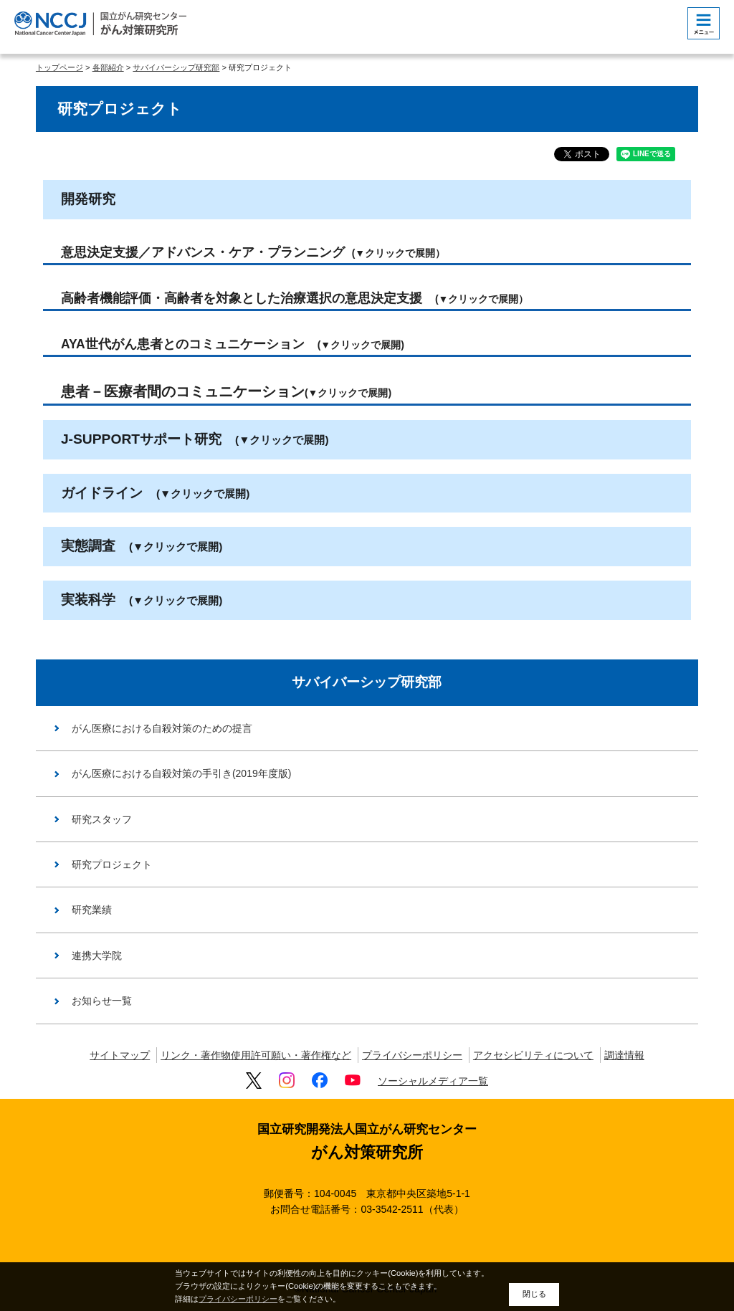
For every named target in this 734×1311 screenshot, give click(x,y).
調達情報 (624, 1055)
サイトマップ (120, 1055)
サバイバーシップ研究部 (176, 67)
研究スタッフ (102, 819)
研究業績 (92, 909)
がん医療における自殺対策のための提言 (162, 728)
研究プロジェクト (112, 864)
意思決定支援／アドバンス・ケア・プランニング (253, 252)
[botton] (703, 23)
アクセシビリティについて (533, 1055)
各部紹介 (108, 67)
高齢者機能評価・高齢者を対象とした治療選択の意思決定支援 (295, 298)
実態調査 (141, 545)
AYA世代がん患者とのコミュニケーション (232, 344)
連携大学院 (97, 955)
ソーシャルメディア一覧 (433, 1081)
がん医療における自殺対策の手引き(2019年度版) (181, 773)
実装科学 (141, 599)
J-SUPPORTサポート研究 (195, 439)
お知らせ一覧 (102, 1000)
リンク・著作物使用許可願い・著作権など (256, 1055)
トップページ (59, 67)
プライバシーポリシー (412, 1055)
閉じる (534, 1293)
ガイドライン (155, 492)
